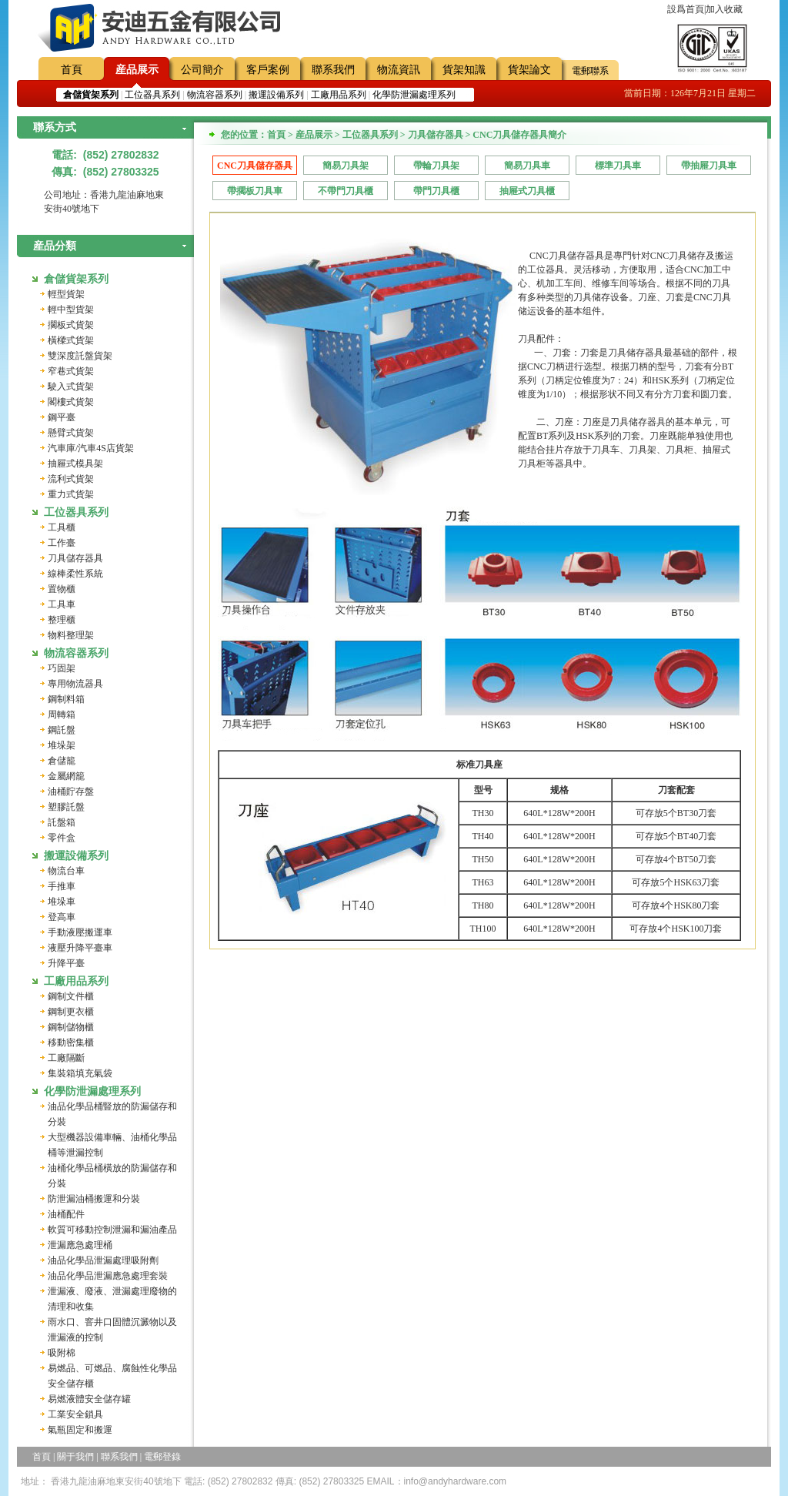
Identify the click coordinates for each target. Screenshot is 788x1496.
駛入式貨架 (71, 386)
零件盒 (61, 837)
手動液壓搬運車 (80, 932)
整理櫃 (61, 619)
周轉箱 (61, 714)
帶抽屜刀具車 (708, 165)
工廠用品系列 (338, 94)
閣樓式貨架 (71, 402)
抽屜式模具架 (75, 463)
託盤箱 (61, 822)
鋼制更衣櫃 (71, 1011)
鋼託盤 (61, 730)
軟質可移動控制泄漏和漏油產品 (112, 1229)
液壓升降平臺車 (80, 947)
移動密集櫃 (71, 1042)
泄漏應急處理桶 (80, 1245)
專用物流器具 (75, 683)
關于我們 (75, 1456)
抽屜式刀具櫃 (527, 191)
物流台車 (66, 870)
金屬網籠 (66, 776)
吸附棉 (61, 1352)
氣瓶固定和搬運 (80, 1429)
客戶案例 (267, 69)
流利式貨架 (71, 479)
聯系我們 (333, 69)
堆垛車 (61, 901)
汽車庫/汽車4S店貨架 (91, 448)
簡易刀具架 (345, 165)
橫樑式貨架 (71, 340)
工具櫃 (61, 527)
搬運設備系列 (276, 94)
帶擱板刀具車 (254, 191)
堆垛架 (61, 745)
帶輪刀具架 (436, 165)
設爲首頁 (685, 9)
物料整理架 (71, 635)
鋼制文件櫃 (71, 996)
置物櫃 (61, 589)
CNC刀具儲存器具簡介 (254, 167)
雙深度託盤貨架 (80, 355)
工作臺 (61, 542)
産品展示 (137, 69)
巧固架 (61, 668)
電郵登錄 (162, 1456)
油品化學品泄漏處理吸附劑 (103, 1260)
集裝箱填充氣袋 (80, 1073)
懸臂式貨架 (71, 432)
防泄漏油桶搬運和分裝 (94, 1198)
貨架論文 (529, 69)
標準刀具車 (618, 165)
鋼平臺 (61, 417)
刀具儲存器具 (75, 558)
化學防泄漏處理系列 (414, 94)
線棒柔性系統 (75, 573)
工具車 (61, 604)
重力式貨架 (71, 494)
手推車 (61, 886)
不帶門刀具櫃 (345, 191)
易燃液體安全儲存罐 (89, 1399)
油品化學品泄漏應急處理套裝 (108, 1275)
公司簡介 (202, 69)
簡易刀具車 (527, 165)
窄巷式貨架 (71, 371)
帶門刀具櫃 (436, 191)
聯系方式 (54, 127)
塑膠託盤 (66, 807)
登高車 (61, 917)
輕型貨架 (66, 294)
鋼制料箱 (66, 699)
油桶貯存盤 (71, 791)
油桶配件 (66, 1214)
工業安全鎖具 (75, 1414)
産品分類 (54, 246)
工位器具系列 (152, 94)
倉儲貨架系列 (76, 279)
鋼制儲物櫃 (71, 1027)
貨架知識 (464, 69)
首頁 (71, 69)
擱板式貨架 (71, 325)
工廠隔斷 (66, 1058)
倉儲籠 (61, 760)
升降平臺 (66, 963)
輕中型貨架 (71, 309)
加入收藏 (724, 9)
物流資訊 (398, 69)
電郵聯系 (590, 70)
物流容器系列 (214, 94)
